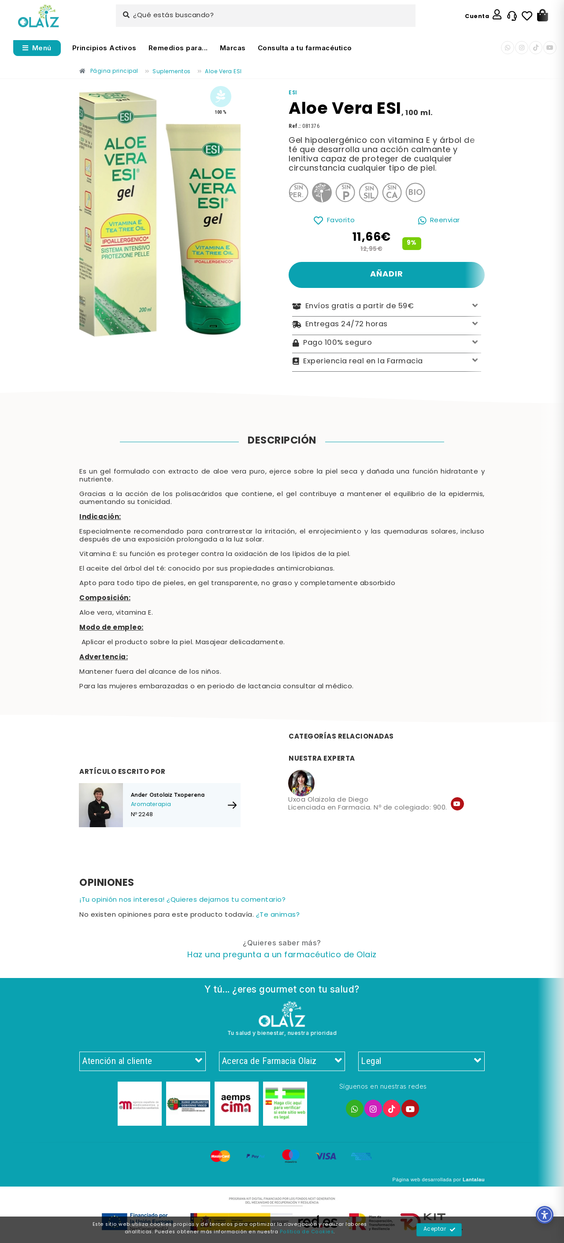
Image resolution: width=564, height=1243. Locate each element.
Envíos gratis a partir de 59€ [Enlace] (386, 307)
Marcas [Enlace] (233, 48)
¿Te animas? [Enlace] (278, 915)
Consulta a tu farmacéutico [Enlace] (305, 48)
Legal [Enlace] (421, 1061)
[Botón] (543, 16)
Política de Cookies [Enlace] (307, 1232)
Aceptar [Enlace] (439, 1230)
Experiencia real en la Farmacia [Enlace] (386, 361)
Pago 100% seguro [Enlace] (386, 343)
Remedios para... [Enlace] (178, 48)
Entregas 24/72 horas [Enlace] (386, 325)
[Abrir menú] (37, 48)
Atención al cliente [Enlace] (142, 1061)
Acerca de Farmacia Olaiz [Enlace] (282, 1061)
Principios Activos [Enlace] (104, 48)
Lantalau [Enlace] (474, 1179)
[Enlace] (38, 16)
